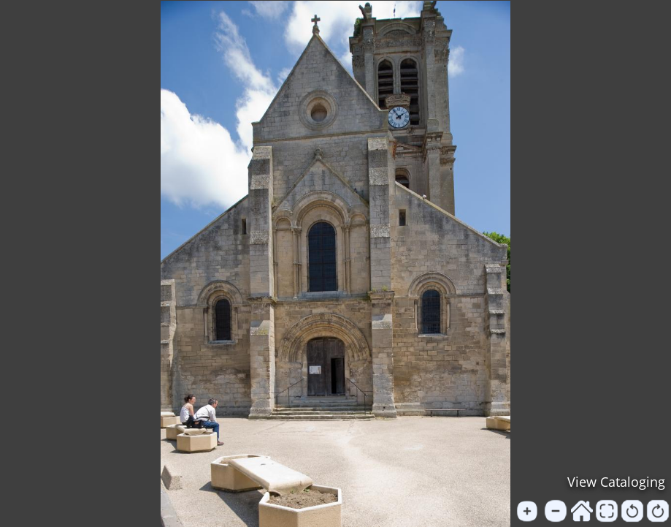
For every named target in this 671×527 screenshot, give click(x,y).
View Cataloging (616, 481)
